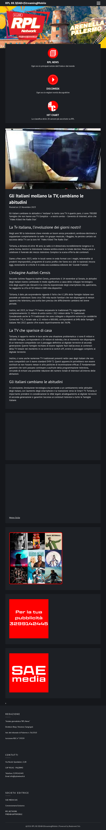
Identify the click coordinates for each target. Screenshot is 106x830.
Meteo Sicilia (14, 517)
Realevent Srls (74, 826)
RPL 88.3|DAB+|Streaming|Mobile (25, 3)
